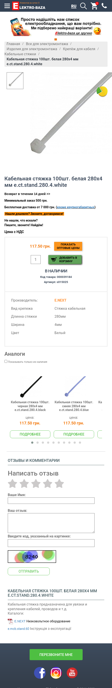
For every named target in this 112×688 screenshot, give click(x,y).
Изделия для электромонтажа (32, 49)
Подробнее (30, 434)
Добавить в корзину (68, 259)
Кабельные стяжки (20, 54)
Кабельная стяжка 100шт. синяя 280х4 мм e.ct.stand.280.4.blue (74, 406)
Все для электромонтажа (47, 44)
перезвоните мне (55, 655)
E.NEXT (20, 621)
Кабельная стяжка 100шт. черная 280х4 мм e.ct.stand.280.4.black (30, 406)
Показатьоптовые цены (68, 246)
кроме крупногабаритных (76, 207)
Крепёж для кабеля (79, 49)
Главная (13, 44)
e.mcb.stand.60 (18, 629)
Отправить (29, 571)
